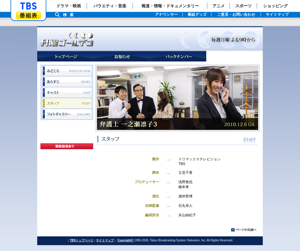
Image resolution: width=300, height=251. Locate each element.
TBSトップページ (81, 240)
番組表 (28, 15)
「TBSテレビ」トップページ (28, 6)
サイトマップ (105, 240)
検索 (69, 15)
